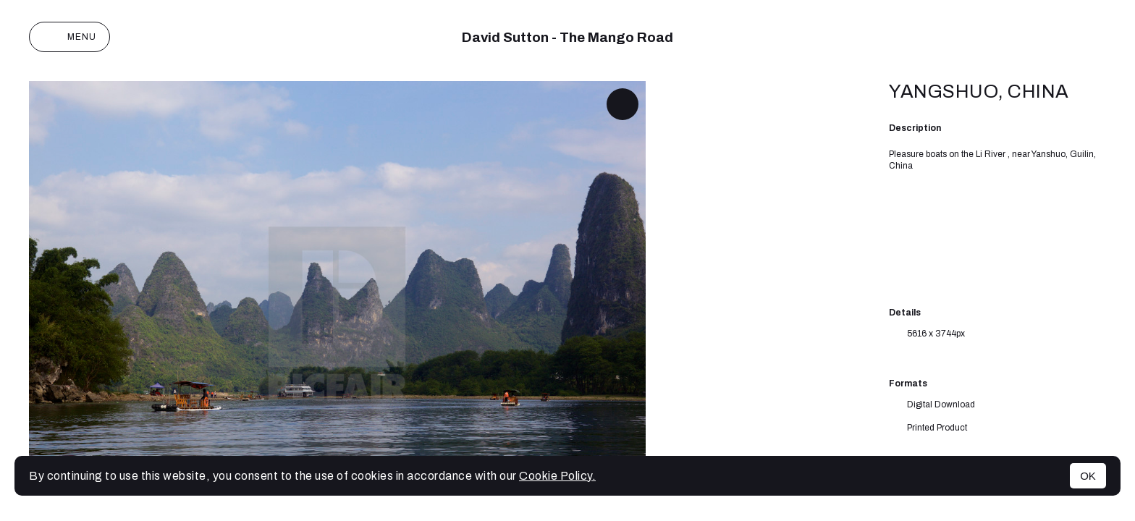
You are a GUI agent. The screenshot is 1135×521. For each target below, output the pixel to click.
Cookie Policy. (557, 476)
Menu (69, 37)
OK (1088, 476)
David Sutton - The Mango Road (567, 37)
